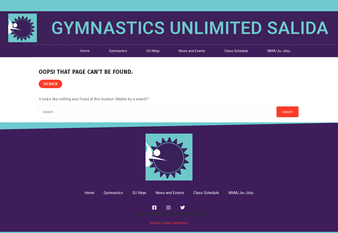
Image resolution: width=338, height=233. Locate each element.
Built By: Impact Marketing (169, 223)
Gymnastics (118, 51)
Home (85, 51)
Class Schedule (236, 51)
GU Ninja (152, 51)
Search (287, 112)
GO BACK (50, 84)
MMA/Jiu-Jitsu (278, 51)
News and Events (192, 51)
